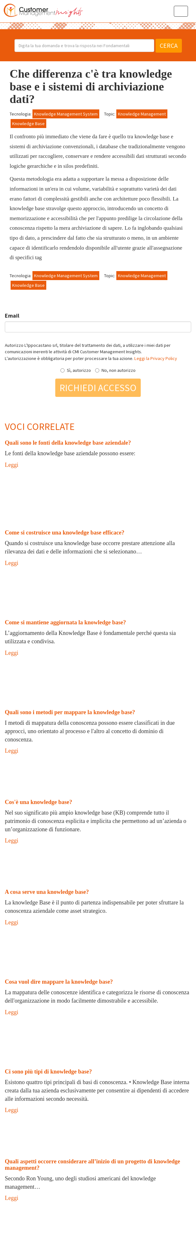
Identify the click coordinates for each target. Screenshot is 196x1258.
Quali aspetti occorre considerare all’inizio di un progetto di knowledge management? (92, 1164)
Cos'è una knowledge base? (38, 802)
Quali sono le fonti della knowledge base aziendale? (68, 443)
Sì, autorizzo (75, 370)
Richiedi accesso (98, 387)
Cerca (169, 45)
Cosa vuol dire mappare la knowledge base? (59, 982)
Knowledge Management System (66, 114)
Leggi (11, 465)
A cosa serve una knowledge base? (47, 892)
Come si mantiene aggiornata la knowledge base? (65, 622)
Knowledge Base (28, 123)
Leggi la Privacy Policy (155, 358)
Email (12, 315)
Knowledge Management (142, 114)
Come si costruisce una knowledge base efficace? (64, 532)
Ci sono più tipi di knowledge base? (48, 1071)
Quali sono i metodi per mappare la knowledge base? (70, 712)
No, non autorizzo (115, 370)
